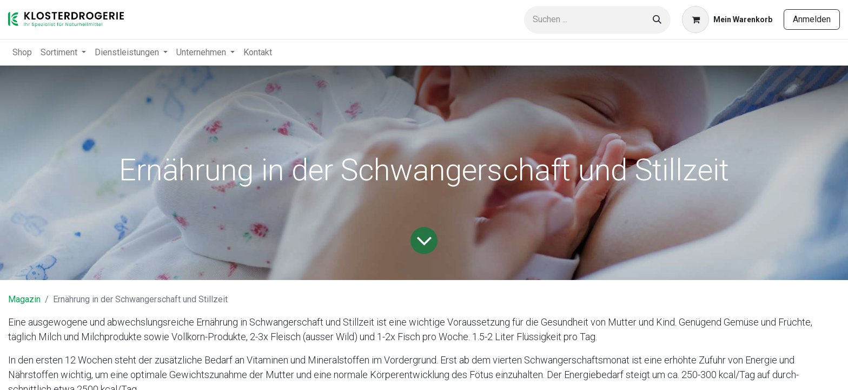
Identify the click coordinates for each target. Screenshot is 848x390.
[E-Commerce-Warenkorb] (727, 19)
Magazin (24, 299)
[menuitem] (22, 52)
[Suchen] (657, 20)
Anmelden (812, 19)
